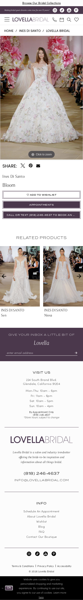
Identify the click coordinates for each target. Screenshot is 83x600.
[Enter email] (41, 353)
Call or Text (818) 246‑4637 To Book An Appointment (44, 215)
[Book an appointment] (61, 19)
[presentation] (20, 276)
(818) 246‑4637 (41, 414)
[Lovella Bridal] (31, 19)
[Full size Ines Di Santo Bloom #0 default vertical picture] (41, 98)
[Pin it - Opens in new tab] (31, 165)
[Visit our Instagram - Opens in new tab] (54, 10)
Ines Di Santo (30, 30)
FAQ (41, 531)
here (41, 597)
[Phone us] (54, 19)
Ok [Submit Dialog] (9, 588)
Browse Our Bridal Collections (41, 3)
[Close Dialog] (2, 588)
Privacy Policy (45, 566)
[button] (7, 19)
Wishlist (41, 521)
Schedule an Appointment (41, 511)
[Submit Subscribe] (74, 353)
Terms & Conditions (23, 566)
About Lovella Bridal (41, 516)
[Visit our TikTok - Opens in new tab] (62, 10)
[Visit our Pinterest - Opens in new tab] (76, 10)
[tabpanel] (41, 98)
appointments (41, 205)
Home (9, 30)
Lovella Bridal (58, 30)
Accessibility (64, 566)
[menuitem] (7, 19)
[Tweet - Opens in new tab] (22, 165)
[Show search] (69, 19)
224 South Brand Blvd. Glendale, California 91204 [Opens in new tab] (41, 382)
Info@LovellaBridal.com (41, 480)
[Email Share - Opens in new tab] (38, 166)
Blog (41, 526)
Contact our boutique (41, 536)
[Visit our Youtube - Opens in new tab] (69, 10)
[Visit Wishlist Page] (76, 19)
